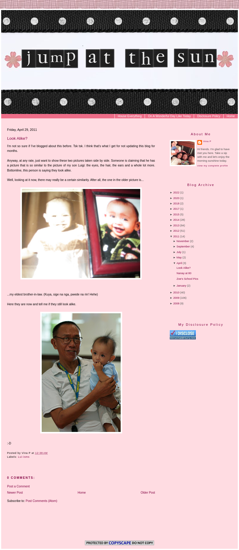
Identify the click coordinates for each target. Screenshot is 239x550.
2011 (176, 236)
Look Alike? (17, 138)
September (183, 246)
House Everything (130, 116)
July (179, 252)
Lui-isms (24, 456)
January (181, 285)
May (179, 257)
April (179, 263)
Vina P (207, 141)
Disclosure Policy (208, 116)
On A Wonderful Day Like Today (169, 116)
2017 (176, 208)
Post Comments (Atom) (41, 501)
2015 (176, 214)
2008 (176, 303)
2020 (176, 198)
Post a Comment (18, 486)
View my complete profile (212, 165)
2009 (176, 297)
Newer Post (15, 492)
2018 (176, 203)
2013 (176, 225)
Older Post (148, 492)
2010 (176, 292)
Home (231, 116)
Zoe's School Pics (187, 278)
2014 (176, 219)
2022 (176, 192)
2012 (176, 230)
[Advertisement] (204, 378)
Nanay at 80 (184, 273)
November (183, 241)
